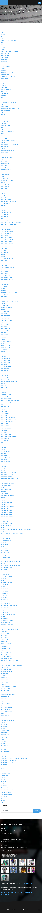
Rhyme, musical (6, 502)
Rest (2, 443)
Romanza (4, 674)
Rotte (3, 722)
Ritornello (5, 619)
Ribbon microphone (8, 523)
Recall (3, 197)
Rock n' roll (5, 636)
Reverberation (6, 477)
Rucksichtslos (6, 754)
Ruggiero (4, 775)
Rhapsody (4, 494)
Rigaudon (4, 551)
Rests (3, 449)
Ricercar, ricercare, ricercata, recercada (16, 530)
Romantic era (6, 669)
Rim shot (4, 564)
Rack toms (5, 60)
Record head (5, 227)
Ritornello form (7, 621)
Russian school (6, 794)
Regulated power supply (9, 301)
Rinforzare (5, 574)
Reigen (3, 303)
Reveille (4, 466)
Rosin (3, 701)
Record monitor (7, 231)
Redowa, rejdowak (7, 259)
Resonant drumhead (8, 418)
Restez (3, 447)
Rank (3, 115)
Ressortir (4, 441)
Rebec (3, 193)
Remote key (5, 343)
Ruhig (3, 777)
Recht (3, 206)
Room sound (5, 688)
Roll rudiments (6, 652)
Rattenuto (5, 147)
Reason (3, 191)
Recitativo (5, 217)
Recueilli (4, 252)
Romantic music (7, 672)
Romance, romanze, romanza (11, 665)
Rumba (3, 779)
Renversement (6, 354)
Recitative (5, 214)
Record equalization (9, 225)
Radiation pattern (8, 73)
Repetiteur (5, 377)
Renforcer (5, 350)
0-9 (37, 11)
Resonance (5, 413)
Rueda (3, 767)
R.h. (2, 39)
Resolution (5, 411)
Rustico (4, 796)
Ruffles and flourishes (9, 771)
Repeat (3, 356)
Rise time (4, 589)
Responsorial (6, 434)
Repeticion (5, 375)
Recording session (8, 244)
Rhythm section (6, 511)
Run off (4, 786)
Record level (6, 229)
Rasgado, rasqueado (9, 132)
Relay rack (5, 324)
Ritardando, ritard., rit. (10, 606)
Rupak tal (4, 788)
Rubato (3, 750)
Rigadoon (4, 549)
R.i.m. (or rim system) (8, 41)
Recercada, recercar (8, 202)
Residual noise (6, 403)
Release (4, 327)
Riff (2, 547)
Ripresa (4, 587)
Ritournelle (5, 623)
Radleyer (4, 79)
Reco (3, 219)
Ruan (3, 743)
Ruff (2, 769)
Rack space (5, 56)
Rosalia (4, 699)
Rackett (4, 62)
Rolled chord (6, 657)
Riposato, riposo (7, 583)
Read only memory (7, 180)
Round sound (5, 731)
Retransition (6, 458)
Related (4, 314)
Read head (5, 178)
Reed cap (4, 265)
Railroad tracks (7, 89)
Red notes (4, 255)
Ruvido (3, 801)
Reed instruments (7, 267)
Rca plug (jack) (6, 157)
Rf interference (7, 490)
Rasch (3, 130)
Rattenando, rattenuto (9, 144)
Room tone (5, 691)
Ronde (3, 676)
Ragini (3, 85)
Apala (3, 829)
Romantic (4, 667)
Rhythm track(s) (6, 513)
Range (3, 113)
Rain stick (5, 92)
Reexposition (6, 276)
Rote (2, 714)
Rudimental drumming (9, 760)
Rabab (3, 45)
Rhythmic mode (6, 515)
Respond (4, 430)
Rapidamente (6, 121)
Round (3, 729)
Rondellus (5, 682)
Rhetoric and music (8, 496)
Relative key (5, 318)
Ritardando (5, 604)
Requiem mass (6, 394)
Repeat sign (5, 360)
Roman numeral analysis (10, 661)
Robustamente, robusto (9, 629)
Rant (3, 117)
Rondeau (4, 678)
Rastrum (4, 136)
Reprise (3, 390)
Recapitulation (6, 200)
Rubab (3, 748)
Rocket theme (6, 640)
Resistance (5, 407)
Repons (3, 386)
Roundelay (5, 735)
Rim (2, 559)
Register (4, 297)
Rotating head (6, 712)
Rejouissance (6, 312)
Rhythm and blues (7, 506)
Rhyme (3, 500)
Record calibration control (11, 223)
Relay (3, 322)
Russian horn (6, 792)
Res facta (4, 396)
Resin (3, 405)
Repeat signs (5, 362)
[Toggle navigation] (39, 3)
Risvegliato (5, 600)
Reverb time (5, 470)
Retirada (4, 456)
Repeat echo (5, 358)
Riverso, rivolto (7, 625)
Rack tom (4, 58)
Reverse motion (6, 485)
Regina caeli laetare (9, 293)
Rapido (3, 123)
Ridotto (4, 542)
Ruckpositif (5, 752)
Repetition (5, 379)
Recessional (5, 204)
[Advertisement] (21, 16)
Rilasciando (5, 557)
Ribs (2, 528)
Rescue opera (6, 399)
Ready (3, 183)
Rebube (3, 195)
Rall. (3, 98)
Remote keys (5, 346)
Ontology (4, 845)
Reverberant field (7, 475)
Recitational (6, 212)
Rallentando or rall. (9, 102)
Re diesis (4, 168)
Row (2, 739)
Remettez (4, 335)
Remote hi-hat (6, 341)
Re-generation (6, 172)
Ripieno (4, 581)
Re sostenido (6, 170)
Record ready (6, 233)
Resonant (4, 415)
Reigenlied (5, 305)
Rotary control (6, 707)
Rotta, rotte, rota (7, 720)
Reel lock (4, 271)
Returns (4, 464)
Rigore (3, 555)
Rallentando (6, 100)
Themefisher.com (31, 909)
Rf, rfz (3, 492)
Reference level (7, 278)
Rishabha (4, 591)
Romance (4, 663)
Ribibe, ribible (6, 525)
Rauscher (4, 153)
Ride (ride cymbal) (7, 536)
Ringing (4, 578)
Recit (3, 208)
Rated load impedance (9, 140)
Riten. (3, 610)
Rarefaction (5, 125)
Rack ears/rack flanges (10, 51)
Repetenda (5, 373)
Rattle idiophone (7, 151)
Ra (2, 43)
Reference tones (7, 280)
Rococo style (6, 644)
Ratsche (4, 142)
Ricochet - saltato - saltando (12, 534)
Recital (4, 210)
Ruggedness (5, 773)
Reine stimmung (6, 308)
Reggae (4, 291)
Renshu (3, 352)
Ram (2, 104)
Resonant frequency (8, 420)
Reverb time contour (8, 473)
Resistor (4, 409)
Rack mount (5, 53)
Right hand (5, 553)
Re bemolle (5, 164)
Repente (4, 365)
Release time (5, 329)
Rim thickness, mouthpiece (10, 566)
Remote (3, 339)
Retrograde (5, 462)
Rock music (5, 633)
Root (3, 693)
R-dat (3, 34)
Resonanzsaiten (7, 422)
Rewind (3, 487)
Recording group (7, 242)
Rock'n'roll (5, 638)
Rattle (3, 149)
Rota (3, 705)
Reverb (3, 468)
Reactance (5, 174)
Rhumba (3, 498)
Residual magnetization (10, 401)
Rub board (4, 746)
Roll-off (4, 655)
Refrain (4, 286)
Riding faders (6, 540)
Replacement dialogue (9, 382)
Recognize (5, 221)
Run (2, 784)
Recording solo (6, 246)
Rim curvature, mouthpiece (10, 561)
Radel (3, 68)
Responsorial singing (9, 437)
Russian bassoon (7, 790)
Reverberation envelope (10, 481)
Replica (4, 384)
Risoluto (4, 593)
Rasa (3, 128)
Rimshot (4, 570)
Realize (4, 189)
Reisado (4, 310)
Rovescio (4, 737)
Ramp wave (5, 106)
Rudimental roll (7, 763)
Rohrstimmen (5, 648)
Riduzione (5, 545)
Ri (1, 519)
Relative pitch (6, 320)
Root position (6, 697)
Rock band (4, 631)
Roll (2, 650)
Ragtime (4, 87)
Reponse (4, 388)
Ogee (2, 837)
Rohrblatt (4, 646)
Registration (6, 299)
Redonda (4, 257)
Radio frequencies (8, 77)
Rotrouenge (5, 718)
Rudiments (4, 765)
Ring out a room (7, 576)
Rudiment (4, 756)
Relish (3, 333)
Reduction (5, 261)
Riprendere (5, 585)
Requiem (4, 392)
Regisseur (4, 295)
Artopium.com (26, 883)
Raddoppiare (5, 66)
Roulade (4, 727)
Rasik (3, 134)
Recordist (4, 248)
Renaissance (5, 348)
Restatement (5, 445)
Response (4, 432)
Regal (3, 288)
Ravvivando (5, 155)
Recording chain (7, 240)
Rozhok (3, 741)
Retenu (3, 454)
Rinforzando (6, 572)
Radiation (4, 70)
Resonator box (6, 428)
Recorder (4, 236)
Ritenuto (4, 612)
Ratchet (4, 138)
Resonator (5, 426)
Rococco (4, 642)
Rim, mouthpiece (7, 568)
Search (37, 810)
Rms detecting (6, 627)
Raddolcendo (6, 64)
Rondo (3, 684)
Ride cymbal (5, 538)
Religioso (4, 331)
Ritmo (3, 616)
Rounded (4, 733)
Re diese (4, 166)
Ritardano (5, 608)
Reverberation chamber (9, 479)
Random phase (6, 111)
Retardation (5, 451)
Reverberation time (8, 483)
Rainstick (4, 94)
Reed (2, 263)
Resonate (4, 424)
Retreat (4, 460)
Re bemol (4, 161)
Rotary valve (6, 710)
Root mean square (8, 695)
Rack (3, 49)
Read (3, 176)
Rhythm (3, 504)
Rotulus (4, 724)
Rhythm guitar (6, 509)
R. (1, 37)
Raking (3, 96)
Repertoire (5, 369)
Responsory (5, 439)
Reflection (5, 284)
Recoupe (4, 250)
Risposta (4, 597)
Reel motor (5, 274)
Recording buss (6, 238)
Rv (2, 803)
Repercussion (6, 367)
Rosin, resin (5, 703)
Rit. (2, 602)
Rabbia (3, 47)
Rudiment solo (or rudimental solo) (14, 758)
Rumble (3, 782)
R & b (2, 32)
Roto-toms (5, 716)
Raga (3, 83)
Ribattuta (4, 521)
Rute (2, 798)
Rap (2, 119)
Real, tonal (5, 187)
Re (2, 159)
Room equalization (8, 686)
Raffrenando (6, 81)
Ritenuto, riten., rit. (8, 614)
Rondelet (4, 680)
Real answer (5, 185)
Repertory (4, 371)
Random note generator (10, 109)
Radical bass (5, 75)
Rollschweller (6, 659)
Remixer (4, 337)
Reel (2, 269)
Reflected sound (7, 282)
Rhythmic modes (7, 517)
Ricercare (4, 532)
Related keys (5, 316)
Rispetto (4, 595)
